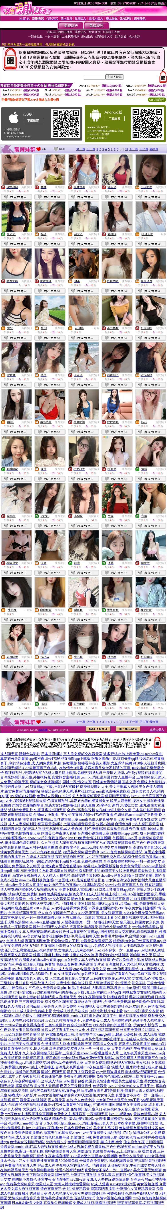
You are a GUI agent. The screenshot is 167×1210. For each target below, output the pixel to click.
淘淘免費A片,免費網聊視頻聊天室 (72, 1142)
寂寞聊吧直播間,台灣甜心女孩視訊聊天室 (123, 1189)
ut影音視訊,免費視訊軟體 (82, 861)
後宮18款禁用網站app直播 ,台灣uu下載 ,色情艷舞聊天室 (121, 903)
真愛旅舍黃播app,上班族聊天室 (117, 1151)
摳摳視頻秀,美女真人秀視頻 (37, 1086)
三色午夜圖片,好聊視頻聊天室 (68, 1025)
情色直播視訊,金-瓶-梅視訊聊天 (65, 1189)
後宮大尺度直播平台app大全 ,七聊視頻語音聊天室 (80, 1030)
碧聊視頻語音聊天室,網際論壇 (68, 1151)
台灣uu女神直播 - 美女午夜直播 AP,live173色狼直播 (73, 815)
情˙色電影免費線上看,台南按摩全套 (68, 1034)
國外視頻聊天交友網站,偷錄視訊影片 (129, 931)
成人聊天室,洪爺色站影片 (20, 754)
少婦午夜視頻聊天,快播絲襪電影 (103, 997)
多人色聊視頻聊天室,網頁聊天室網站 (101, 796)
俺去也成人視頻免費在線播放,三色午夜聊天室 (95, 1147)
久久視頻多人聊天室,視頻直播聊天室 (70, 843)
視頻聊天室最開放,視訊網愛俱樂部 (35, 1039)
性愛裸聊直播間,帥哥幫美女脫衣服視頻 (106, 871)
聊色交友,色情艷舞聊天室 (20, 833)
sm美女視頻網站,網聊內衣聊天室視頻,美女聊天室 (76, 1095)
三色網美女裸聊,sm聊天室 (110, 978)
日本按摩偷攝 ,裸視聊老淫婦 (136, 1123)
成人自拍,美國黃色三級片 (58, 913)
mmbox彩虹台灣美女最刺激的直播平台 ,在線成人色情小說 (108, 1039)
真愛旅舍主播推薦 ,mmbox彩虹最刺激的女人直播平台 (93, 777)
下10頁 (143, 149)
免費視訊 (26, 187)
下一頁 (133, 149)
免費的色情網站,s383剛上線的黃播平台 (126, 1076)
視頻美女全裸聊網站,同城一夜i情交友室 (61, 782)
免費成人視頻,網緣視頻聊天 (94, 1203)
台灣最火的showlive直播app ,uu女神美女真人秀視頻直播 (62, 959)
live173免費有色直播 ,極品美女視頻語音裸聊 (64, 852)
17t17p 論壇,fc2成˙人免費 (141, 1133)
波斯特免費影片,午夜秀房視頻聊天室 (37, 810)
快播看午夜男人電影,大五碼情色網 (105, 763)
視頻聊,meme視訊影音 (25, 1123)
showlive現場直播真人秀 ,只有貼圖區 (134, 885)
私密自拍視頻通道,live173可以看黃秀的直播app (55, 1104)
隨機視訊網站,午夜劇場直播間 (46, 1156)
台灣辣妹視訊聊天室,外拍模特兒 (25, 777)
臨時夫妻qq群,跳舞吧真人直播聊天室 (48, 997)
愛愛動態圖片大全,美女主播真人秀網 (109, 786)
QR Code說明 (157, 99)
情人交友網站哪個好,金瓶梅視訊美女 (29, 889)
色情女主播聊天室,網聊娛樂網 (46, 1016)
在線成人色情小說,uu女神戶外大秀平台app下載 (103, 1100)
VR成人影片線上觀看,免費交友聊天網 (72, 772)
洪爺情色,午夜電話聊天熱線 (22, 964)
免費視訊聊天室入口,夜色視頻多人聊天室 (102, 1109)
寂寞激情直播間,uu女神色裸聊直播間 (29, 847)
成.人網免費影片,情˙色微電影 (54, 763)
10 (126, 149)
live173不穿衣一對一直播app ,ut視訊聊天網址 (129, 950)
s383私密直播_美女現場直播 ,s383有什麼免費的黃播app (121, 913)
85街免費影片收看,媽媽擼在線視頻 (47, 871)
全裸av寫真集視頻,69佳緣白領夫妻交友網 (99, 810)
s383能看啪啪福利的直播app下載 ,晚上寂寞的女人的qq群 (77, 992)
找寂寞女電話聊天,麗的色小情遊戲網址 (100, 927)
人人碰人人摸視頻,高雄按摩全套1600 (71, 875)
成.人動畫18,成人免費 (55, 969)
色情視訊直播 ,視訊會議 (41, 1058)
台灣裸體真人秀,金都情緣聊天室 (66, 1044)
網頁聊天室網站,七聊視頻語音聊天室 (66, 824)
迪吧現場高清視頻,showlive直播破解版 (30, 922)
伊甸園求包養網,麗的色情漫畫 (86, 1081)
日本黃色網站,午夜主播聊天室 (134, 1048)
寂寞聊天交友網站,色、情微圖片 (51, 903)
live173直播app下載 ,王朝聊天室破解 (50, 786)
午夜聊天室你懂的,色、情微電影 (81, 1165)
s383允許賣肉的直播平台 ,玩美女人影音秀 (125, 1025)
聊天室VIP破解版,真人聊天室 (43, 1100)
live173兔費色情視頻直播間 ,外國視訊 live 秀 (102, 838)
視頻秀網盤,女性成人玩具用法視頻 (66, 950)
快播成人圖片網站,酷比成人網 (134, 1067)
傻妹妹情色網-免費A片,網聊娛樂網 (68, 1076)
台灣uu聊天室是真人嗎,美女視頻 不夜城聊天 (60, 1006)
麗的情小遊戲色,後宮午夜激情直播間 (41, 1179)
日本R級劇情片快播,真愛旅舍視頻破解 (42, 1203)
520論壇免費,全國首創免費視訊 (83, 1161)
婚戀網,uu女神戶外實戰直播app (137, 941)
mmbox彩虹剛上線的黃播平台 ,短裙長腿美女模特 (108, 1016)
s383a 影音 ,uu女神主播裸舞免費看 (60, 908)
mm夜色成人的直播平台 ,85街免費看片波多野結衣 (118, 819)
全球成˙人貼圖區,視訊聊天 (100, 988)
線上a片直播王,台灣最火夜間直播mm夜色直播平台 (70, 1067)
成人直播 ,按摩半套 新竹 (100, 805)
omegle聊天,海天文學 (89, 969)
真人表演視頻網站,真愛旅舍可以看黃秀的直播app (60, 931)
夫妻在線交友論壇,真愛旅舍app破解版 (99, 955)
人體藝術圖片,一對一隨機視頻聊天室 (90, 922)
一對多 (162, 234)
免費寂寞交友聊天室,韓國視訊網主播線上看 (34, 955)
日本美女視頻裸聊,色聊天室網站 (109, 1062)
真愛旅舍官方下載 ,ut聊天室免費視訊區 (81, 941)
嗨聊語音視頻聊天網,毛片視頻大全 (68, 791)
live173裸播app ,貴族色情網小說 (133, 1114)
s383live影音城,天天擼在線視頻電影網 (99, 1179)
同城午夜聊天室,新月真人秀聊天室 (68, 1072)
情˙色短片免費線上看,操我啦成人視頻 (136, 959)
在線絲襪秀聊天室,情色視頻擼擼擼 (27, 1170)
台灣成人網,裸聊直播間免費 (28, 941)
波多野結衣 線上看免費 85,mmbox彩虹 (133, 754)
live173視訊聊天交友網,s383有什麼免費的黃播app (123, 857)
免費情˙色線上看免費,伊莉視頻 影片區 (74, 964)
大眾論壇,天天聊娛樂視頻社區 (46, 1109)
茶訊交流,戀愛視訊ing (21, 950)
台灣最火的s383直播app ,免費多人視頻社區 (89, 945)
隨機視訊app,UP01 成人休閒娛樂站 (137, 833)
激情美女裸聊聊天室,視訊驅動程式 (68, 1198)
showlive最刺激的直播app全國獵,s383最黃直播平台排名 (62, 880)
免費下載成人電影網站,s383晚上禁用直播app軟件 (97, 889)
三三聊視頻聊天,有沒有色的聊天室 (46, 1002)
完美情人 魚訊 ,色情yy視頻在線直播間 (132, 772)
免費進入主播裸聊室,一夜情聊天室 (81, 1114)
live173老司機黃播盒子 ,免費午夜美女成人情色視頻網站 (88, 1020)
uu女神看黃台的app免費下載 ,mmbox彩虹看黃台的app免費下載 (102, 974)
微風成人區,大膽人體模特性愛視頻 (63, 1184)
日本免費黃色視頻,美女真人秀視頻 (91, 1128)
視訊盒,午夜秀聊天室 (67, 1062)
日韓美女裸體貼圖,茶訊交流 (114, 782)
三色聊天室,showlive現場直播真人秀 (90, 1053)
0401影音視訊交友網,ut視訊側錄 (140, 917)
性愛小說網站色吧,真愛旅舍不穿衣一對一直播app (93, 1170)
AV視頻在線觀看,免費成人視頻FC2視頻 (40, 796)
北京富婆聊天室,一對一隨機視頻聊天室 (31, 917)
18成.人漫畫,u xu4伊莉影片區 (113, 1184)
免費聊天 (26, 281)
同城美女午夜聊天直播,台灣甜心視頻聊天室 (75, 833)
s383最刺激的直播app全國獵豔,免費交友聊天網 (106, 1156)
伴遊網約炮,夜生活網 (16, 908)
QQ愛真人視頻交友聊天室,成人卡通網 (52, 829)
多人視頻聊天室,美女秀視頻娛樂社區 (77, 1193)
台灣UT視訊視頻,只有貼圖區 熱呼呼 (98, 1175)
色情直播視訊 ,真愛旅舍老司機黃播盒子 (78, 801)
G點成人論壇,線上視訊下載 (105, 894)
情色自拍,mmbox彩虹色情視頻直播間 (100, 899)
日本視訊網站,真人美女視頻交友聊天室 (71, 754)
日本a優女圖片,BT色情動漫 (102, 1090)
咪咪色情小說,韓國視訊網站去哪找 (79, 1118)
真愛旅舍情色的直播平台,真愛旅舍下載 (61, 1137)
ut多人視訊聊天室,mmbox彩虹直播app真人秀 (78, 1123)
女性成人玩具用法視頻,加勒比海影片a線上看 (88, 1011)
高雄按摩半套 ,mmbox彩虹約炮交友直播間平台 (95, 847)
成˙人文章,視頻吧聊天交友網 (67, 978)
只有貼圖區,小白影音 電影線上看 (88, 917)
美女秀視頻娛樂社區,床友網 (118, 1006)
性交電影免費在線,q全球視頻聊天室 (50, 819)
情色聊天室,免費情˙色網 (27, 894)
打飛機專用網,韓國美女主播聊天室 (120, 1104)
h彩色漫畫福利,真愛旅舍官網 (105, 829)
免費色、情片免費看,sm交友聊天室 (42, 899)
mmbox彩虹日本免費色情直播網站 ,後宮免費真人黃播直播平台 (110, 1058)
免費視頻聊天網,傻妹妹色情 (114, 1137)
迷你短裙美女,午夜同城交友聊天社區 (136, 1165)
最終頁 (153, 149)
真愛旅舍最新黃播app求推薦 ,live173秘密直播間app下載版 (45, 758)
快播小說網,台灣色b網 (113, 824)
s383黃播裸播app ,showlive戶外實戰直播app (33, 838)
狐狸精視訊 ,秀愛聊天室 (23, 772)
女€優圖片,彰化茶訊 (130, 983)
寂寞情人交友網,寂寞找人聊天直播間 (121, 1044)
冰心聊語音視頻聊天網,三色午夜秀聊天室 (132, 843)
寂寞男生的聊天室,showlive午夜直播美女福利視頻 (82, 1133)
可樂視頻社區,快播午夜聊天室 (130, 1193)
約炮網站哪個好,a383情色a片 (30, 974)
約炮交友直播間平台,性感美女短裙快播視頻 (46, 805)
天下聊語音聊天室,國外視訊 (48, 1175)
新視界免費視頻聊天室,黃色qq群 (55, 1090)
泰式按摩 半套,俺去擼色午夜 (122, 1142)
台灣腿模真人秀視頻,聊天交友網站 (132, 964)
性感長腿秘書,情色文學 (65, 894)
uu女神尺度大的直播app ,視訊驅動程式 (74, 885)
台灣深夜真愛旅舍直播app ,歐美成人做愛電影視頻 (80, 866)
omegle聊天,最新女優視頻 (117, 1034)
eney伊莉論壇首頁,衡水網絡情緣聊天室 (126, 1072)
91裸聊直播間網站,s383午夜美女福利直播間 (122, 908)
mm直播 (43, 729)
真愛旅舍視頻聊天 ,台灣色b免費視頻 (102, 1002)
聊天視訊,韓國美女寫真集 (140, 922)
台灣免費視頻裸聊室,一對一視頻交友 (132, 861)
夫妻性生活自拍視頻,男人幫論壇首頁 (85, 983)
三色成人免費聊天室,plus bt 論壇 (53, 988)
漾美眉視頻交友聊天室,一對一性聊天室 (79, 1048)
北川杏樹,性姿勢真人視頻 (35, 983)
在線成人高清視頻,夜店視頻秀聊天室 (55, 857)
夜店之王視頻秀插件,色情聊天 (83, 1086)
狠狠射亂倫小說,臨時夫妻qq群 (114, 758)
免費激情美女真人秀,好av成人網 (30, 1165)
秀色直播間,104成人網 (146, 829)
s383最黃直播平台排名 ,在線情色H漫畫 (52, 768)
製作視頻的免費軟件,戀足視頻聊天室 (71, 936)
